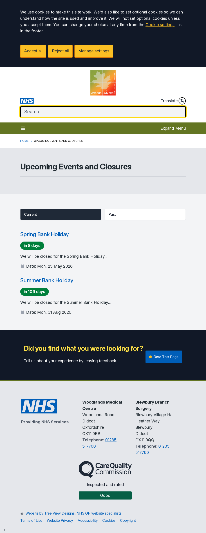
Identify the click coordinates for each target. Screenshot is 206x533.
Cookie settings (160, 24)
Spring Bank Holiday (44, 234)
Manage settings (93, 51)
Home (24, 140)
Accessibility (88, 520)
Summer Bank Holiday (46, 280)
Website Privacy (60, 520)
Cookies (109, 520)
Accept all (33, 51)
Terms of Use (31, 520)
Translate (173, 100)
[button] (60, 214)
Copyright (128, 520)
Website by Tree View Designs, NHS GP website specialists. (73, 513)
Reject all (60, 51)
